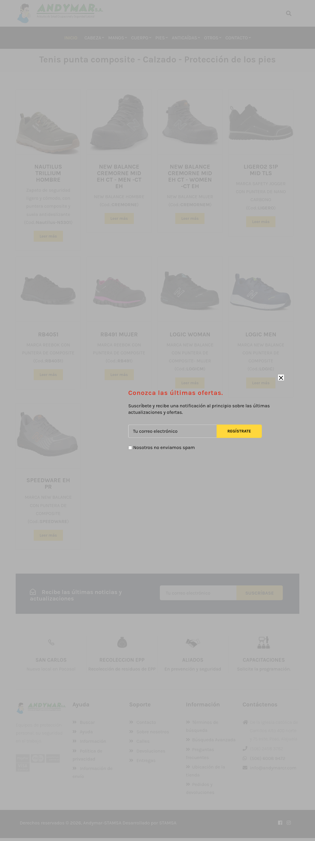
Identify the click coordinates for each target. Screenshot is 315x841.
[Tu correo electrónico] (172, 431)
